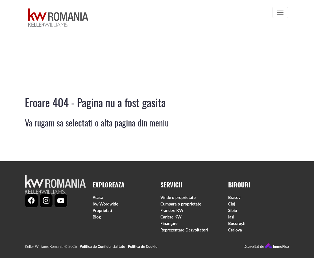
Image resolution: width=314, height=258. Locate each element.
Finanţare (169, 226)
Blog (97, 219)
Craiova (235, 232)
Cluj (231, 206)
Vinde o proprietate (178, 199)
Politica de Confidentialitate (102, 249)
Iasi (231, 219)
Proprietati (102, 212)
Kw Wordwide (105, 206)
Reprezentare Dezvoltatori (184, 232)
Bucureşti (236, 226)
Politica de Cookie (142, 249)
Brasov (234, 199)
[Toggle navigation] (280, 12)
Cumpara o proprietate (180, 206)
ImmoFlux (277, 249)
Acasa (98, 199)
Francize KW (172, 212)
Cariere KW (171, 219)
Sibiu (232, 212)
